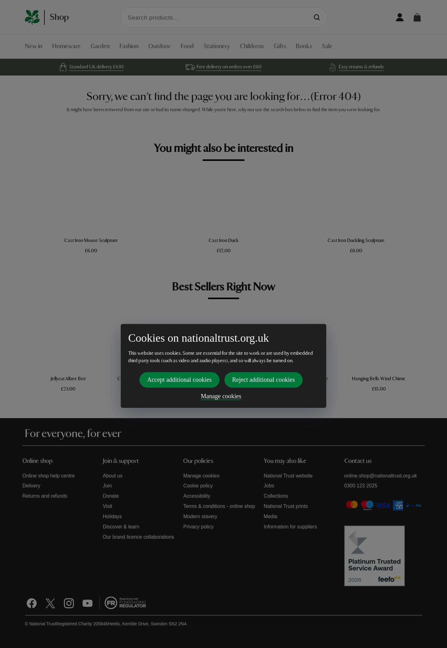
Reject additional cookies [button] (263, 337)
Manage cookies (221, 353)
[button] (417, 17)
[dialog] (223, 324)
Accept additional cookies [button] (179, 337)
